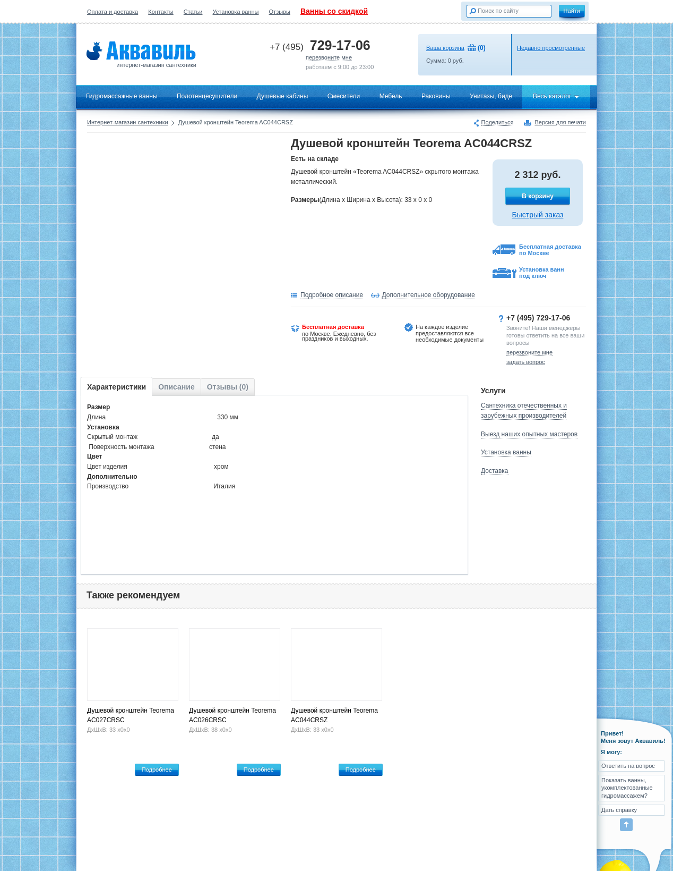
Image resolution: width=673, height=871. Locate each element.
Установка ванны (236, 12)
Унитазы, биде (491, 96)
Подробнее (157, 769)
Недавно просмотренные (551, 48)
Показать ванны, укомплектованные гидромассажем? (627, 788)
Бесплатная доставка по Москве (550, 249)
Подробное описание (331, 295)
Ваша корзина (445, 48)
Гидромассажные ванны (122, 96)
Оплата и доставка (112, 12)
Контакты (161, 12)
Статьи (193, 12)
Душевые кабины (282, 96)
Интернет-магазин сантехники (127, 122)
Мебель (390, 96)
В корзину (538, 196)
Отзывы (279, 12)
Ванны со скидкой (334, 11)
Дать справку (619, 810)
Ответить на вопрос (628, 766)
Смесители (343, 96)
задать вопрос (525, 362)
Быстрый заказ (538, 214)
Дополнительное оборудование (428, 295)
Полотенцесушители (207, 96)
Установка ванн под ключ (541, 272)
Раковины (436, 96)
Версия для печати (560, 122)
